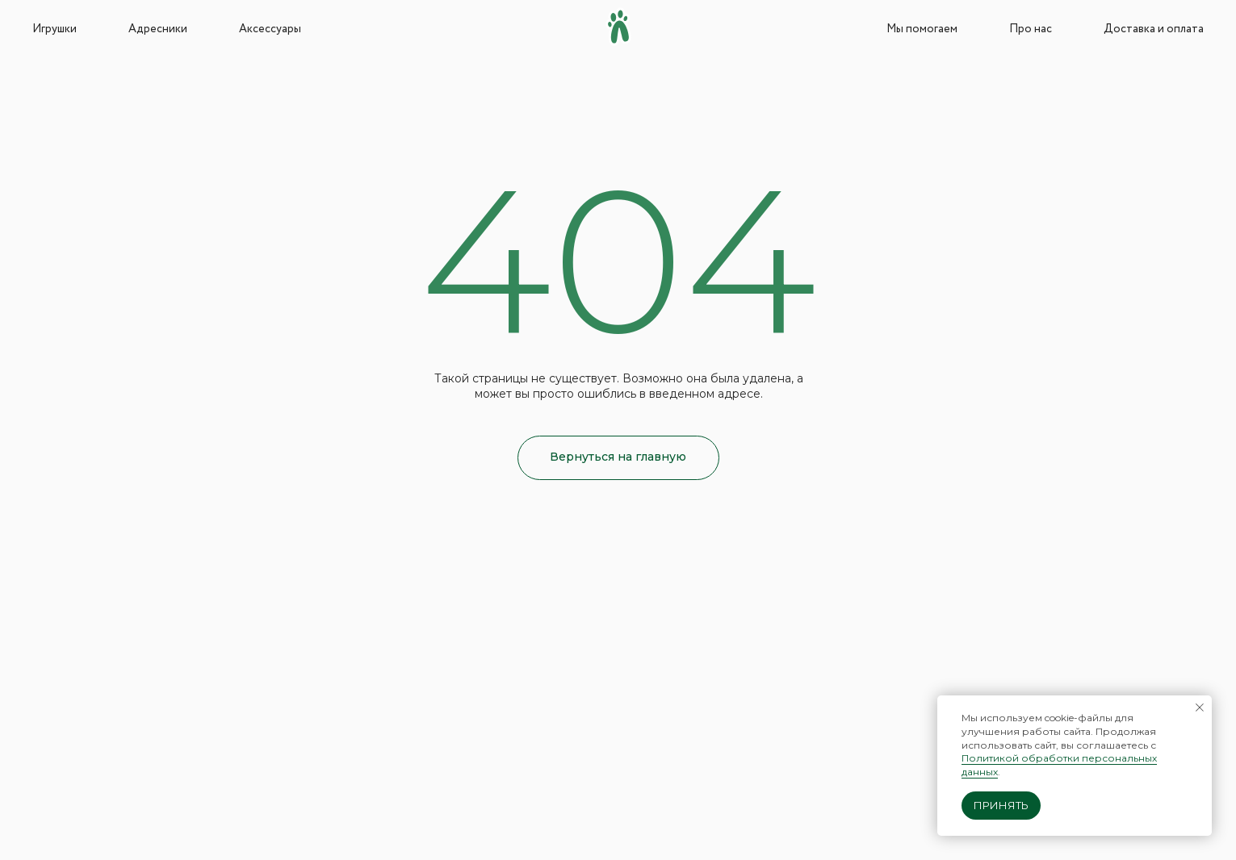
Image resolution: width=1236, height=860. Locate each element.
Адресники (157, 29)
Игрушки (54, 29)
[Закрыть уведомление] (1200, 707)
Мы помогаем (921, 29)
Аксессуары (270, 29)
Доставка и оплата (1154, 29)
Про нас (1030, 29)
